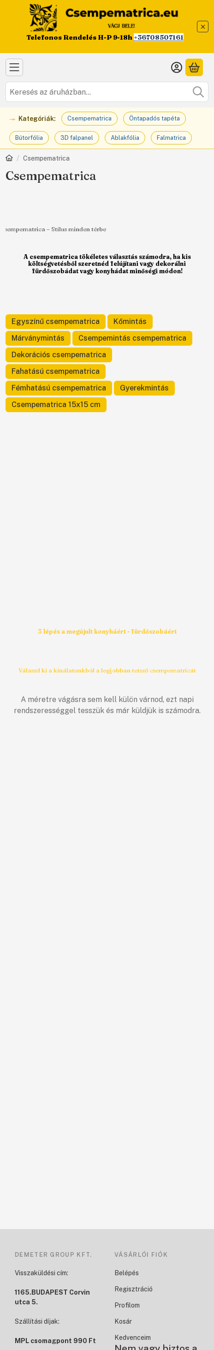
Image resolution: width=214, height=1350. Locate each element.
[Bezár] (202, 26)
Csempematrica (89, 118)
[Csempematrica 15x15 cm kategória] (56, 404)
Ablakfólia (125, 137)
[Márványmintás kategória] (38, 338)
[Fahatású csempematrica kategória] (56, 371)
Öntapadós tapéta (154, 118)
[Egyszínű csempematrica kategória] (56, 321)
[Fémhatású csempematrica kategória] (59, 388)
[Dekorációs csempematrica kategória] (59, 355)
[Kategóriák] (14, 67)
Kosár (123, 1321)
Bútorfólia (29, 137)
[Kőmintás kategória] (130, 321)
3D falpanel (76, 137)
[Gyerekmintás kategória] (144, 388)
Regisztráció (133, 1289)
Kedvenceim (132, 1337)
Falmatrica (171, 137)
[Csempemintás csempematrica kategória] (132, 338)
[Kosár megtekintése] (194, 67)
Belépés (126, 1273)
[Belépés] (176, 67)
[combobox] (107, 92)
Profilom (127, 1305)
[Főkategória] (9, 159)
